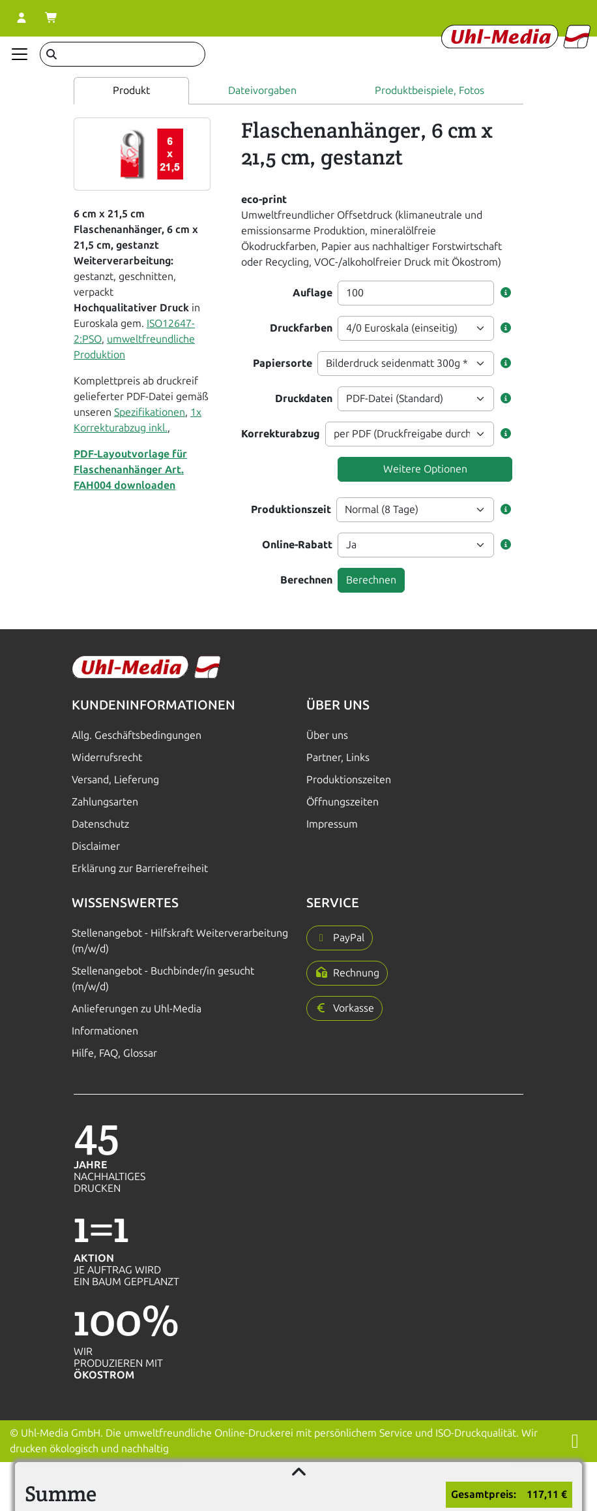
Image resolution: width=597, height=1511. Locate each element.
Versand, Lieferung (115, 779)
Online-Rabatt (297, 544)
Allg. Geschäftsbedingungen (136, 735)
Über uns (327, 735)
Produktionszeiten (348, 779)
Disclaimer (96, 846)
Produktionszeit (291, 509)
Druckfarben (301, 328)
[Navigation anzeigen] (19, 54)
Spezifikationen (149, 412)
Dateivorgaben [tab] (262, 90)
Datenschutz (100, 824)
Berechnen (306, 580)
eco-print (264, 199)
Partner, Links (338, 757)
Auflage (312, 293)
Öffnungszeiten (342, 802)
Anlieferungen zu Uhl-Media (136, 1009)
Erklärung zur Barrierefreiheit (140, 868)
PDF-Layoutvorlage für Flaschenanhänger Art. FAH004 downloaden (130, 469)
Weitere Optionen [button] (425, 469)
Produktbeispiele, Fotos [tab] (429, 90)
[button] (505, 293)
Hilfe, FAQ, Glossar (114, 1053)
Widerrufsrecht (107, 757)
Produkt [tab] (131, 90)
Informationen (105, 1031)
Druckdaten (303, 398)
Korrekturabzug (280, 434)
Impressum (332, 824)
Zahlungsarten (105, 802)
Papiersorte (282, 363)
